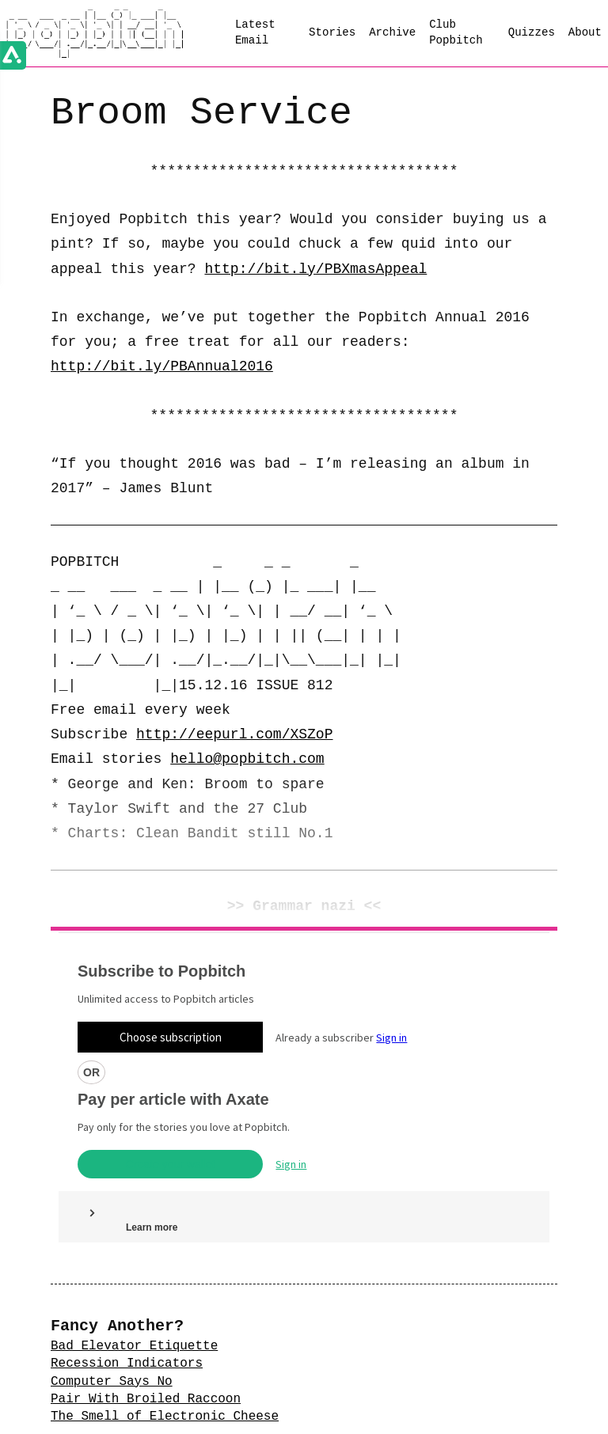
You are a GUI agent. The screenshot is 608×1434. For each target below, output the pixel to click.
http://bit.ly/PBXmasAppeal (315, 269)
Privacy (232, 1416)
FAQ (283, 1416)
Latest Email (255, 32)
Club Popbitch (456, 32)
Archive (392, 32)
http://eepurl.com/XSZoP (234, 734)
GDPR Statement (354, 1416)
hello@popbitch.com (247, 759)
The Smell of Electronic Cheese (165, 1270)
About (585, 32)
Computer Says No (112, 1235)
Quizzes (531, 32)
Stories (332, 32)
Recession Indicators (127, 1217)
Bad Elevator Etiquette (134, 1200)
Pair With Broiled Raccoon (146, 1253)
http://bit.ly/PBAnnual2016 (162, 366)
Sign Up (303, 1384)
